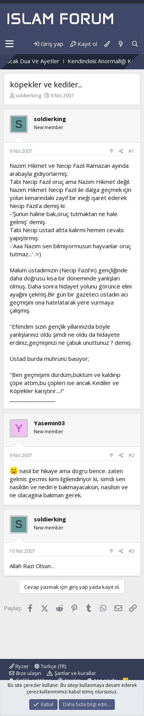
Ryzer (19, 666)
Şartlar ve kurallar (75, 673)
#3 (131, 551)
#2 (131, 455)
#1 (131, 151)
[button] (9, 44)
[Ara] (135, 44)
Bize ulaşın (28, 673)
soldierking (28, 95)
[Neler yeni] (120, 44)
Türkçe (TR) (50, 666)
